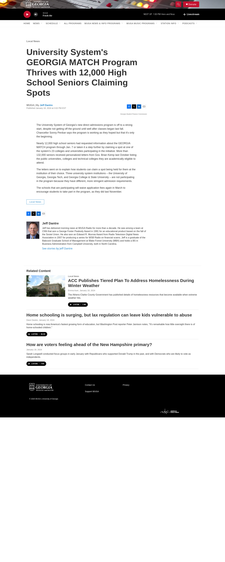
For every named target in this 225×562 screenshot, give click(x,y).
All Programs (73, 30)
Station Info (168, 30)
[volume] (35, 21)
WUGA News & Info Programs (102, 30)
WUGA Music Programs (140, 30)
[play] (27, 21)
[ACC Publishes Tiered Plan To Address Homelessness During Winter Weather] (45, 430)
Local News (33, 47)
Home (27, 30)
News (36, 30)
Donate (194, 7)
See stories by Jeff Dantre (57, 393)
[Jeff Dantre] (32, 374)
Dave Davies (32, 464)
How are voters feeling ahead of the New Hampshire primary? (89, 489)
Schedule (52, 30)
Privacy (126, 530)
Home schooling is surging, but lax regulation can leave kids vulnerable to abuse (109, 459)
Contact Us (90, 530)
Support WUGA (92, 536)
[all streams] (191, 21)
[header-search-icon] (180, 7)
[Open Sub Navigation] (42, 30)
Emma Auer (73, 435)
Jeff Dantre (46, 111)
